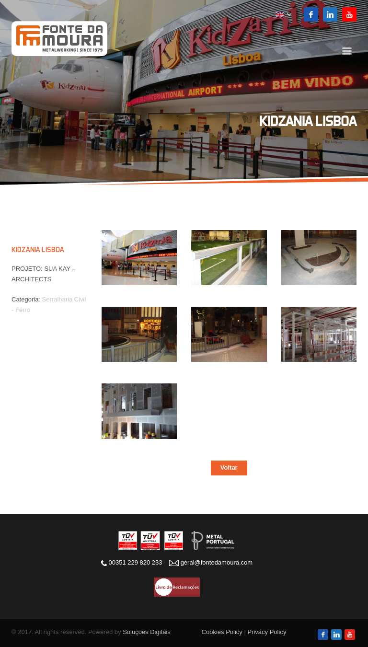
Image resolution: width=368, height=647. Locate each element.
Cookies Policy (222, 631)
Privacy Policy (266, 631)
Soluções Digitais (147, 631)
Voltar (229, 467)
